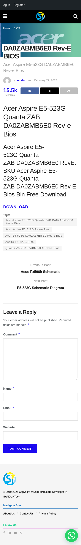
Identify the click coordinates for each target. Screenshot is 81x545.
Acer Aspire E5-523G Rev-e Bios (27, 229)
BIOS (17, 28)
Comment (11, 334)
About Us (9, 513)
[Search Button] (75, 16)
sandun (21, 80)
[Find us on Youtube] (15, 533)
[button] (71, 535)
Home (6, 28)
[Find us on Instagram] (9, 533)
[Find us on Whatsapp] (21, 533)
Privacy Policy (47, 513)
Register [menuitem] (18, 5)
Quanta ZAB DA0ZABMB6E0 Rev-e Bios (32, 248)
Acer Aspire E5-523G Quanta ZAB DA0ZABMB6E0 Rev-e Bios (39, 222)
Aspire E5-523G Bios (19, 241)
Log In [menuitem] (6, 5)
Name (8, 388)
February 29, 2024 (45, 80)
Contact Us (26, 513)
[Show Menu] (5, 16)
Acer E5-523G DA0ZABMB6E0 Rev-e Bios (33, 235)
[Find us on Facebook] (4, 533)
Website (9, 427)
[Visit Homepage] (40, 16)
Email (8, 408)
